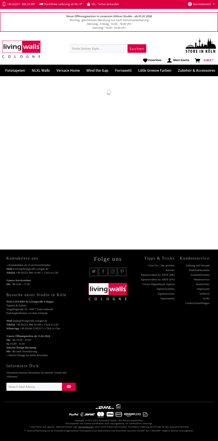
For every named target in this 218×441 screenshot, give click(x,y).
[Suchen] (137, 48)
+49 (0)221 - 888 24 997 (18, 4)
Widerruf (204, 293)
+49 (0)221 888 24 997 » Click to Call (37, 272)
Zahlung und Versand (197, 265)
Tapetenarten (167, 298)
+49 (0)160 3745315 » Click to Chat (40, 328)
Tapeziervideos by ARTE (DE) (158, 274)
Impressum (203, 288)
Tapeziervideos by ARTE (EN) (158, 279)
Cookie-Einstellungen (197, 303)
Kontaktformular (200, 274)
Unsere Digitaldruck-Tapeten (158, 284)
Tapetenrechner (166, 293)
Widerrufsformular (199, 270)
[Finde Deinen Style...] (108, 48)
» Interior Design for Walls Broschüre (27, 355)
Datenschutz (202, 284)
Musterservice (201, 279)
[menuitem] (108, 48)
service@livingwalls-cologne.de (30, 268)
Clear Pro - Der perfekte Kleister (161, 268)
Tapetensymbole (165, 288)
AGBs (205, 298)
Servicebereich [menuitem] (200, 4)
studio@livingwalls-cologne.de (30, 320)
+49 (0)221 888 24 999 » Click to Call (37, 324)
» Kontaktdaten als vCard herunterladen (28, 265)
